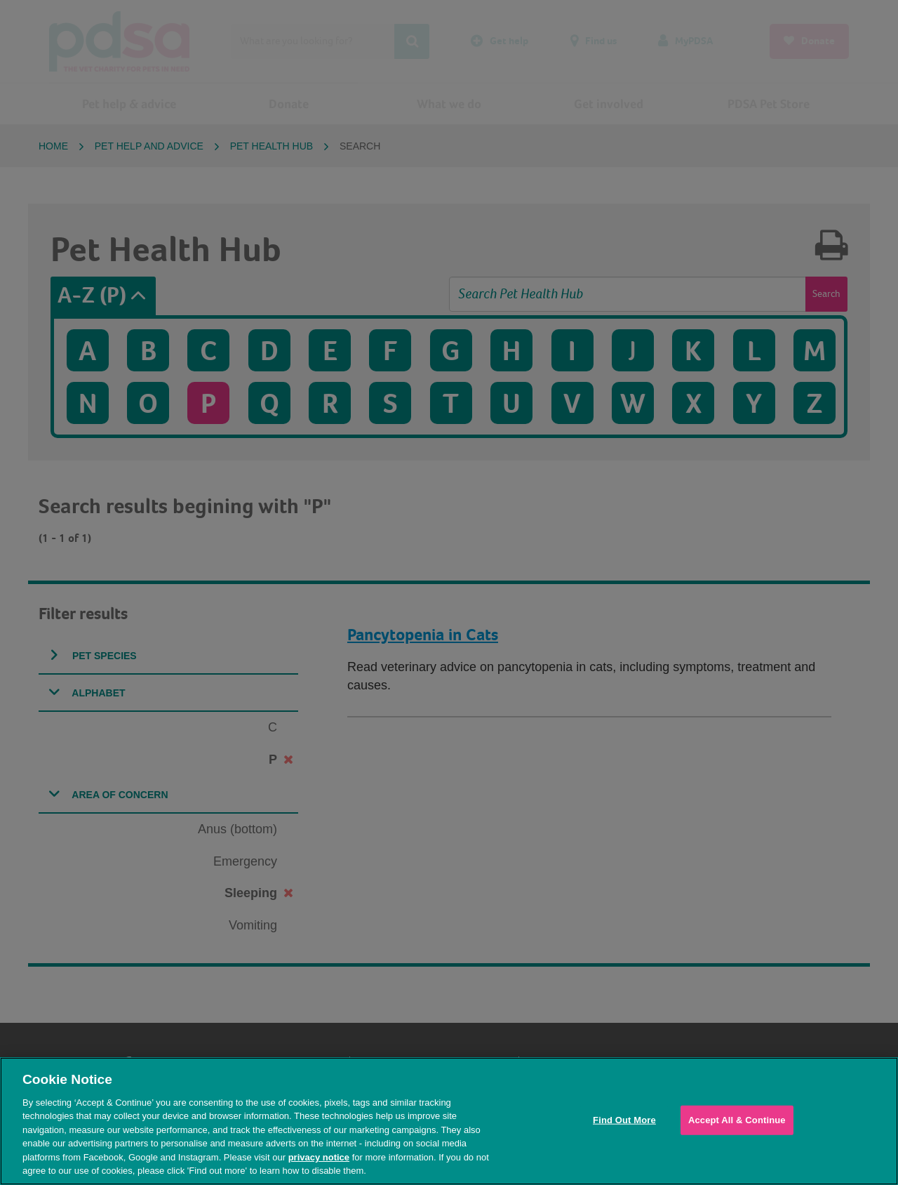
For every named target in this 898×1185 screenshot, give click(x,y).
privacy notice (318, 1157)
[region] (449, 1121)
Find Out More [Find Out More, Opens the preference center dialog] (624, 1120)
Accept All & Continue (737, 1120)
